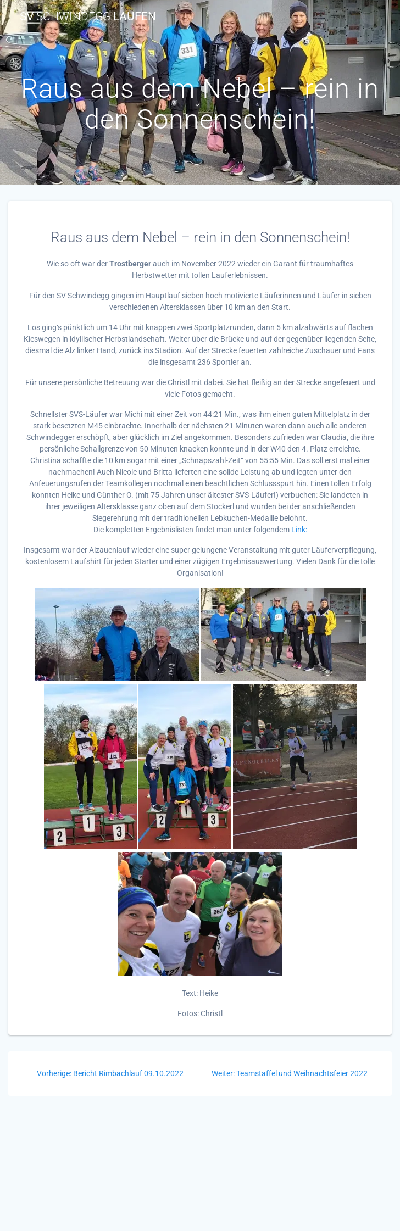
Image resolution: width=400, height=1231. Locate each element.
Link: (299, 529)
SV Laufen (88, 17)
